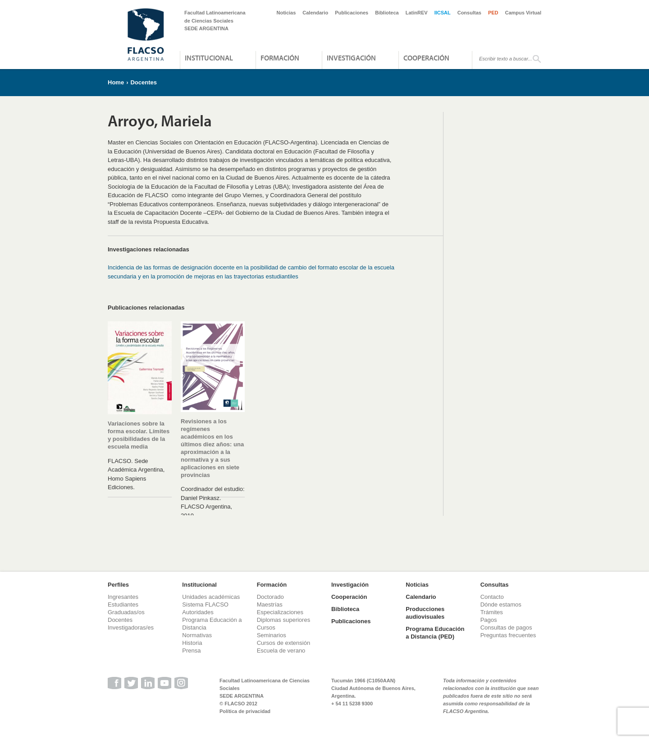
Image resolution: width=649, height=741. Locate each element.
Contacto (492, 596)
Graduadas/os (126, 612)
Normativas (197, 635)
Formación (280, 57)
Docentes (143, 82)
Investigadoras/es (131, 627)
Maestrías (270, 604)
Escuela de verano (281, 650)
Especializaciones (280, 612)
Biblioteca (387, 12)
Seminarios (271, 635)
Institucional (209, 57)
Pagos (488, 619)
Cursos (266, 627)
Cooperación (426, 57)
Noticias (286, 12)
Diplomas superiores (284, 619)
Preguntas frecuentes (508, 635)
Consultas (469, 12)
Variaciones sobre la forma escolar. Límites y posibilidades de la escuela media (138, 435)
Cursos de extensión (284, 642)
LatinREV (417, 12)
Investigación (351, 57)
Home (116, 82)
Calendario (315, 12)
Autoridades (197, 612)
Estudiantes (123, 604)
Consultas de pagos (506, 627)
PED (493, 12)
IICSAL (442, 12)
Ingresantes (123, 596)
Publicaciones (351, 12)
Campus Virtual (523, 12)
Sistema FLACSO (205, 604)
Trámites (491, 612)
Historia (192, 642)
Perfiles (118, 584)
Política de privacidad (244, 711)
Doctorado (270, 596)
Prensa (191, 650)
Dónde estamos (500, 604)
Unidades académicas (211, 596)
